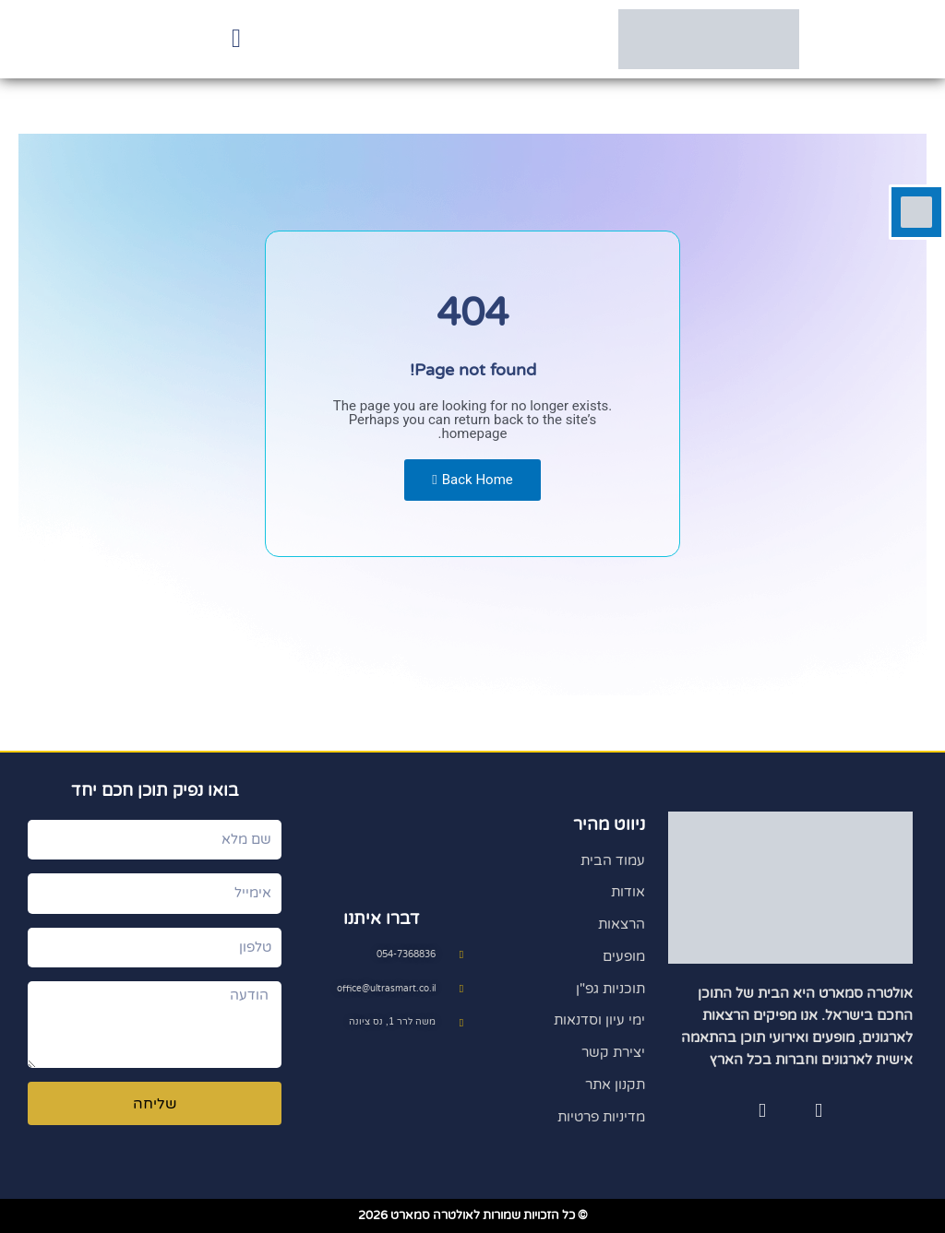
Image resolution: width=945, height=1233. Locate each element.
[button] (236, 40)
